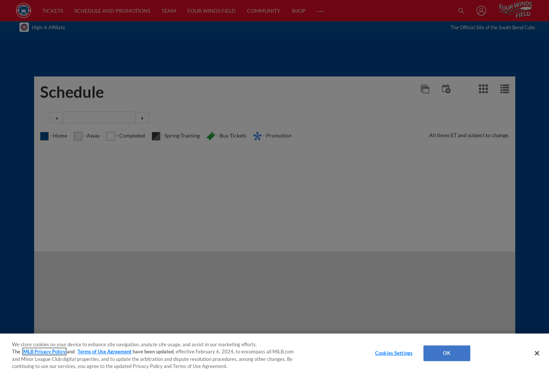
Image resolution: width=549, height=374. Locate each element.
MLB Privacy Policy (44, 352)
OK (446, 353)
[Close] (537, 353)
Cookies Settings (394, 353)
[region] (274, 354)
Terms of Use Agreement (105, 352)
